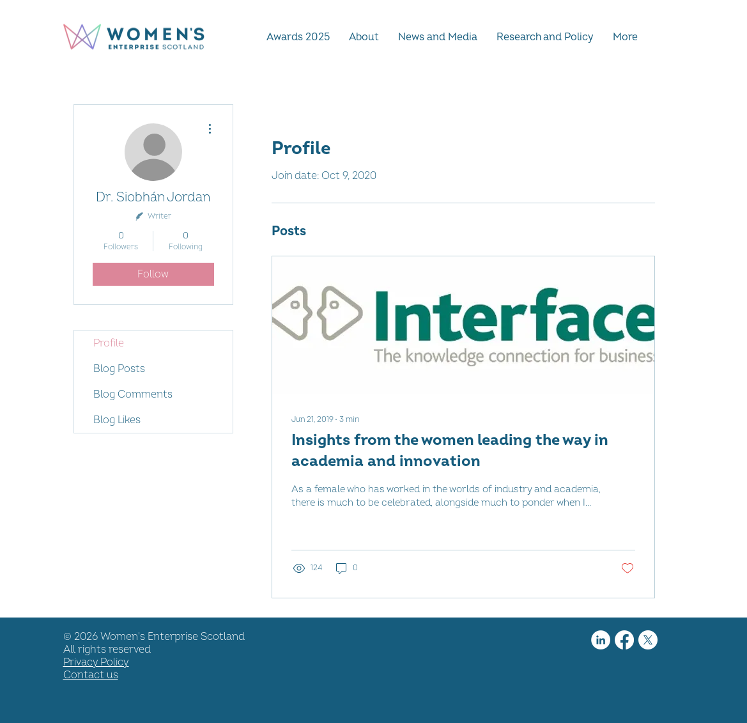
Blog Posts (119, 368)
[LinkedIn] (600, 639)
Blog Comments (133, 394)
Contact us (90, 675)
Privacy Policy (96, 662)
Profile (108, 343)
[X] (648, 639)
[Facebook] (624, 639)
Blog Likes (117, 420)
